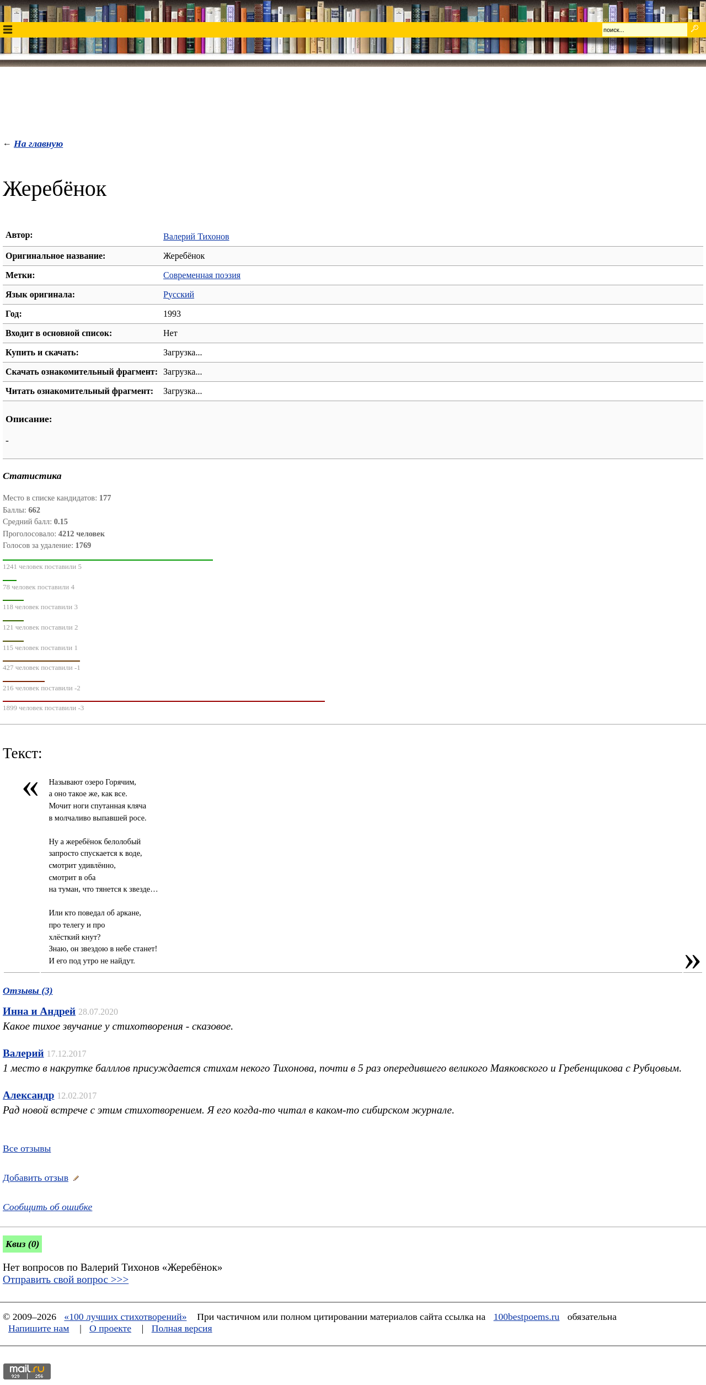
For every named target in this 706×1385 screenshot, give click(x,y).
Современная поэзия (201, 275)
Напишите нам (38, 1328)
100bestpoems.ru (527, 1316)
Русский (178, 294)
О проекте (110, 1328)
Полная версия (182, 1328)
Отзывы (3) (28, 990)
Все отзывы (27, 1148)
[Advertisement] (353, 100)
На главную (38, 143)
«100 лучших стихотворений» (125, 1316)
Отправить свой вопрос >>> (66, 1279)
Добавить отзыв (35, 1177)
